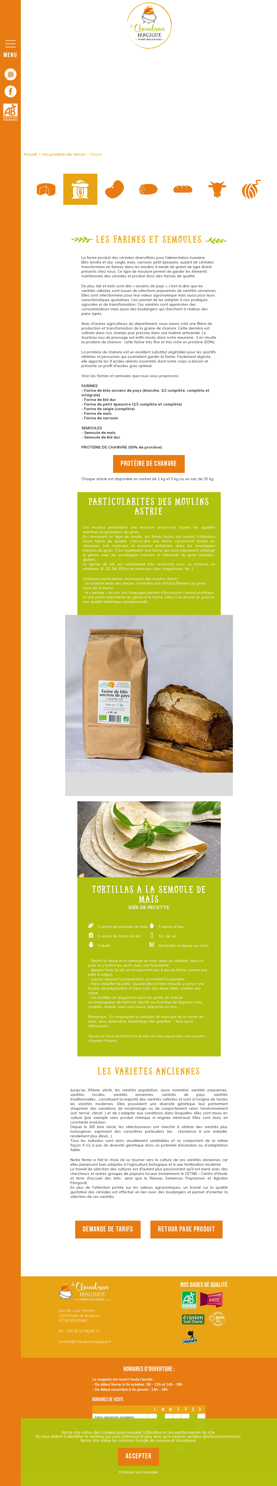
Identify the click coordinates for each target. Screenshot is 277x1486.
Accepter (138, 1456)
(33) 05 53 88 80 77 (83, 1331)
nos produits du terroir (63, 154)
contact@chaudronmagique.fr (84, 1341)
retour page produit (186, 1229)
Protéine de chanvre (149, 464)
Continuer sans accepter (138, 1472)
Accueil (30, 154)
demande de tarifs (108, 1229)
